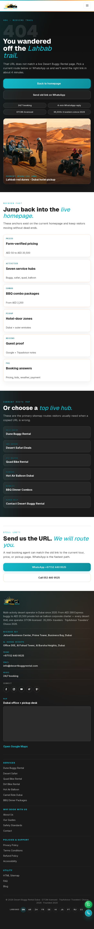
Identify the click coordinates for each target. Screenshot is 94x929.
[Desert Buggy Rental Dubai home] (10, 5)
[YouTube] (21, 689)
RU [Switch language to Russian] (75, 909)
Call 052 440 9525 (47, 577)
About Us (8, 814)
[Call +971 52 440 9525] (88, 913)
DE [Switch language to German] (49, 909)
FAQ (5, 881)
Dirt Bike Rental (11, 784)
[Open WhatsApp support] (88, 904)
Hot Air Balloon (11, 789)
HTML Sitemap (11, 875)
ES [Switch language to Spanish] (81, 909)
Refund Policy (10, 855)
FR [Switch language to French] (42, 909)
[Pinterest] (37, 689)
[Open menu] (87, 5)
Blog (5, 886)
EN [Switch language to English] (23, 909)
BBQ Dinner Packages (15, 800)
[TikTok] (29, 689)
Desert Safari (10, 773)
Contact (7, 830)
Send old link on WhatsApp (47, 94)
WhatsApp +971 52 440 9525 (47, 567)
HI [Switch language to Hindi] (56, 909)
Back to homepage (47, 83)
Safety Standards (12, 825)
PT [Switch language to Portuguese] (68, 909)
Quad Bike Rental (12, 778)
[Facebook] (6, 689)
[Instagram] (14, 689)
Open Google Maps (15, 746)
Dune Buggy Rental (13, 768)
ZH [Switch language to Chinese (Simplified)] (36, 909)
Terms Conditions (13, 850)
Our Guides (9, 820)
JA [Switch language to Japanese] (62, 909)
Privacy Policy (10, 845)
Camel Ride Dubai (12, 795)
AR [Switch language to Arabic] (29, 909)
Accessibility (10, 861)
